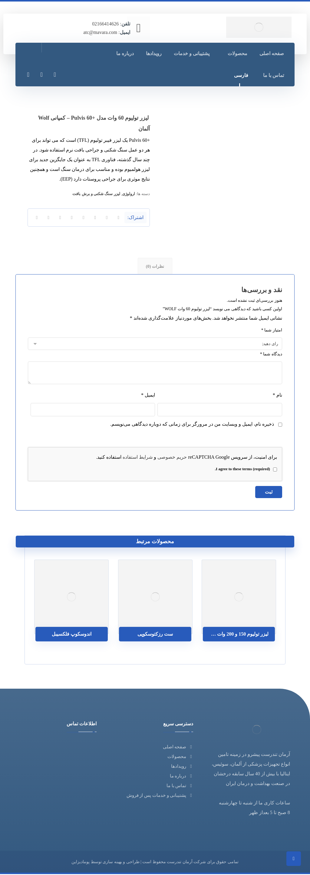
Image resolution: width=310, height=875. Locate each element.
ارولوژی (128, 193)
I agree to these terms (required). (246, 470)
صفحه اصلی (178, 747)
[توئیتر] (28, 74)
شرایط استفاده (138, 458)
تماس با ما (180, 786)
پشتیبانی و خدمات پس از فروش (160, 796)
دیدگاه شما (271, 355)
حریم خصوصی (172, 458)
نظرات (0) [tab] (155, 266)
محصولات (180, 757)
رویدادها (182, 767)
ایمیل (148, 396)
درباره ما (181, 776)
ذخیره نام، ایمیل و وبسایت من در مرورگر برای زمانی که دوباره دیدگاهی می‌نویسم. (192, 425)
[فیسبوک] (55, 74)
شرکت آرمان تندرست (186, 862)
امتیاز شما (271, 331)
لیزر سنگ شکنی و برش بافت (96, 193)
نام (277, 396)
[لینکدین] (41, 74)
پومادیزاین (80, 862)
